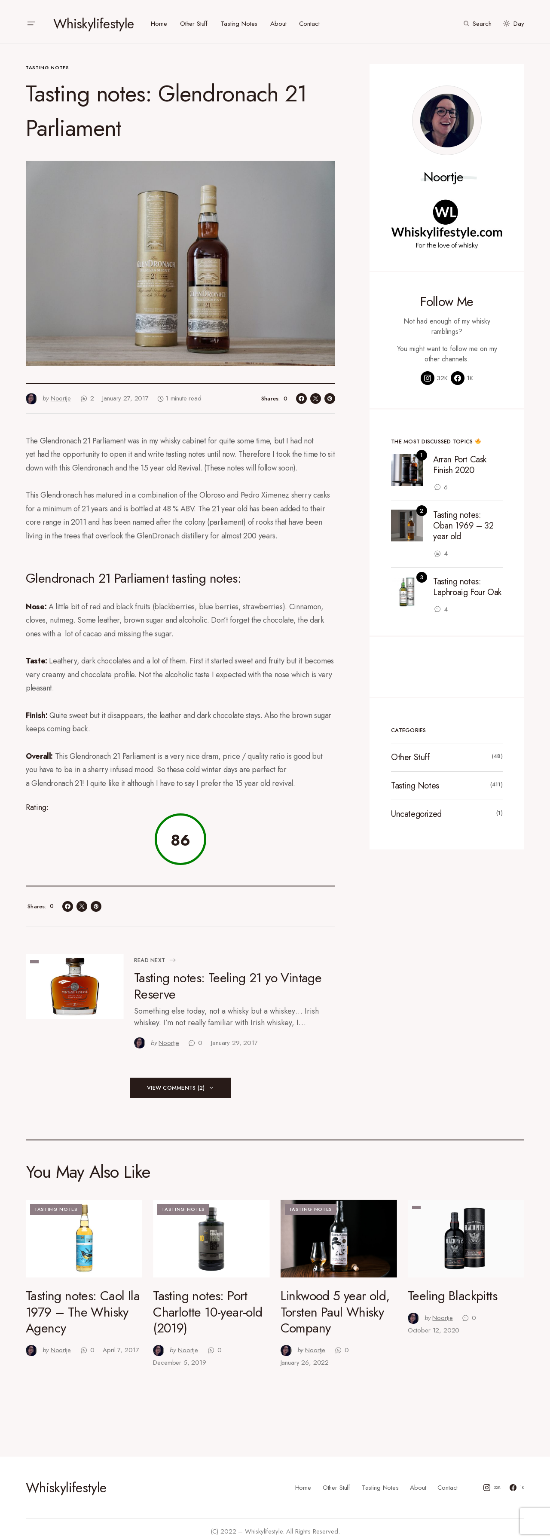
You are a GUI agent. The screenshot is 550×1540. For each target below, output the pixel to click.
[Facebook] (462, 374)
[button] (31, 19)
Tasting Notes (47, 63)
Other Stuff (410, 753)
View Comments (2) (176, 1083)
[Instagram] (434, 374)
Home (303, 1483)
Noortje (444, 173)
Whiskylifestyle (93, 19)
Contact (447, 1483)
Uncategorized (416, 809)
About (418, 1483)
